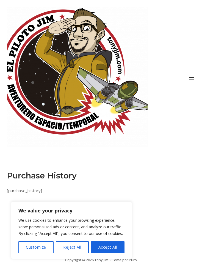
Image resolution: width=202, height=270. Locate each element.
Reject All (72, 247)
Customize (36, 247)
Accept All (107, 247)
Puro (133, 259)
